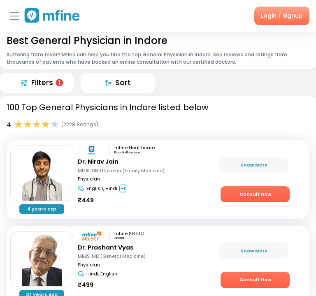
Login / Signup (282, 16)
